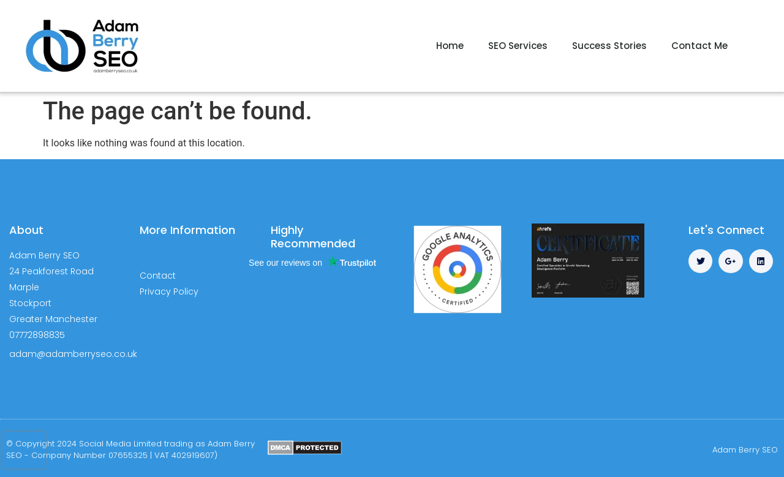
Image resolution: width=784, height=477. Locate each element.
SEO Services (518, 45)
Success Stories (609, 45)
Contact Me (699, 45)
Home (450, 45)
